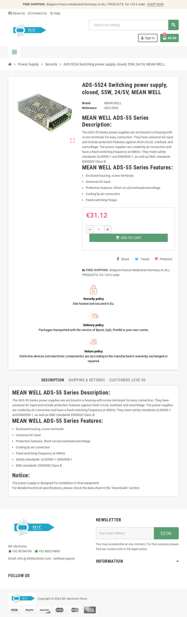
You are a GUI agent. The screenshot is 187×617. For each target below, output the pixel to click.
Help (55, 13)
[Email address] (125, 533)
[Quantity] (98, 229)
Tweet (142, 259)
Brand (86, 103)
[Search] (133, 25)
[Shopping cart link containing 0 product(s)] (169, 38)
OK (166, 533)
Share (123, 259)
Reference (89, 108)
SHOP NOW (155, 4)
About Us (16, 13)
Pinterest (163, 259)
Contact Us (37, 13)
